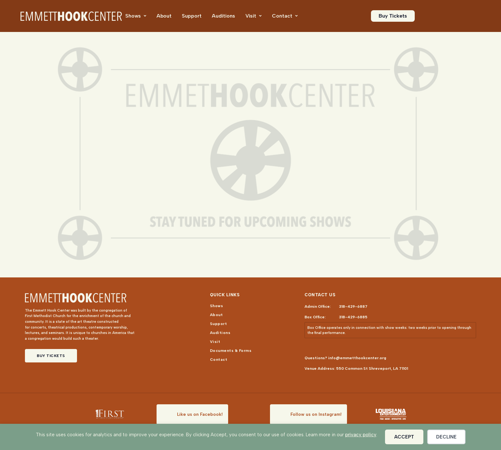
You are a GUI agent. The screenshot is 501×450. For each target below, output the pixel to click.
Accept (404, 437)
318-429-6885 (353, 317)
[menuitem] (136, 16)
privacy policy (360, 435)
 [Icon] (145, 16)
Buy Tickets (51, 355)
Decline (446, 437)
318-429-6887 (353, 306)
